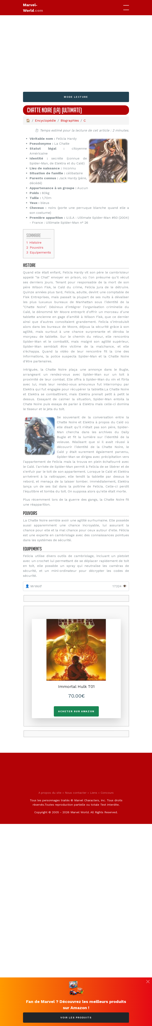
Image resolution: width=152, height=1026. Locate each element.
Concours (107, 792)
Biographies (70, 120)
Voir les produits (75, 1017)
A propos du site (49, 792)
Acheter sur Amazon (76, 711)
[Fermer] (147, 981)
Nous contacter (75, 792)
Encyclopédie (45, 120)
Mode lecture (76, 96)
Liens (93, 792)
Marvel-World (33, 8)
